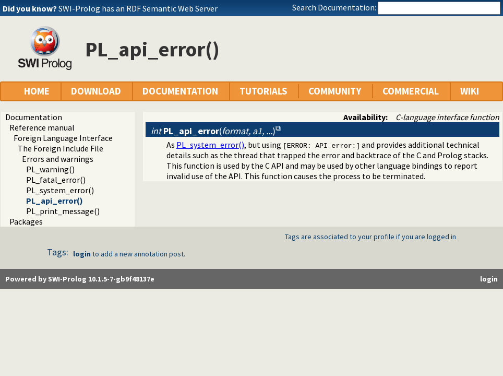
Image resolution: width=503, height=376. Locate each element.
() (213, 131)
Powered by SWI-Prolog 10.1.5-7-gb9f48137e (79, 279)
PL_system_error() (60, 190)
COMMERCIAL (410, 91)
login (82, 253)
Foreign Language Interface (63, 138)
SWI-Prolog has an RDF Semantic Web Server (138, 8)
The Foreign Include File (60, 148)
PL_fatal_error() (56, 179)
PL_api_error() (54, 200)
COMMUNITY (334, 91)
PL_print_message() (63, 211)
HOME (37, 91)
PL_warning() (50, 169)
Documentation (33, 117)
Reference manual (42, 127)
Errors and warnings (57, 159)
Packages (26, 221)
